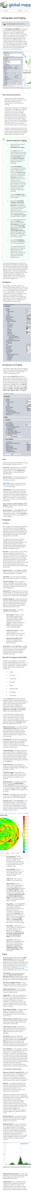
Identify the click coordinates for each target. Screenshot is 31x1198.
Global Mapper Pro (20, 24)
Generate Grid (21, 970)
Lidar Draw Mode (23, 967)
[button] (20, 10)
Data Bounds (6, 480)
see (10, 1015)
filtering (13, 123)
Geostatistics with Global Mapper (12, 49)
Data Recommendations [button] (11, 95)
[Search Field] (15, 10)
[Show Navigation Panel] (2, 5)
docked (17, 277)
